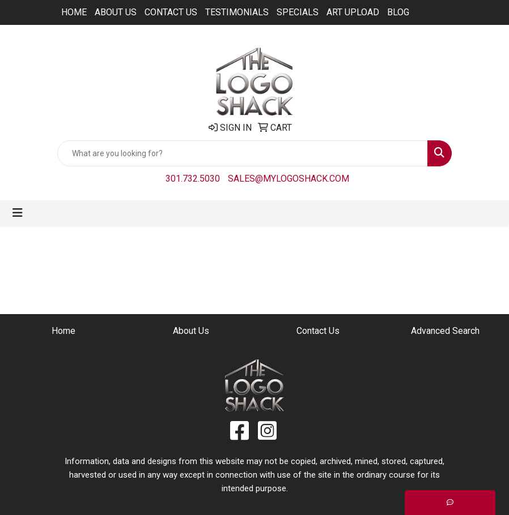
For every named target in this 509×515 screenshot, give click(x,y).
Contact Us (171, 12)
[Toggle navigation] (17, 213)
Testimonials (237, 12)
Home (74, 12)
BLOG (398, 12)
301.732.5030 (193, 178)
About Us (116, 12)
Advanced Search (445, 330)
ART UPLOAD (352, 12)
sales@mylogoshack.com (288, 178)
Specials (298, 12)
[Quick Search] (242, 153)
